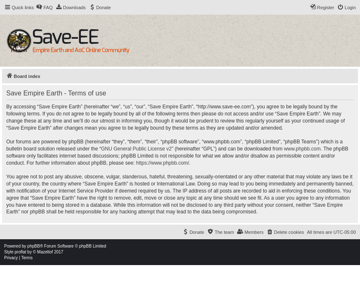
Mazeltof (45, 252)
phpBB (34, 246)
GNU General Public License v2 (136, 149)
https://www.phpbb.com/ (162, 163)
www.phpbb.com (302, 149)
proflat (20, 252)
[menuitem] (44, 8)
